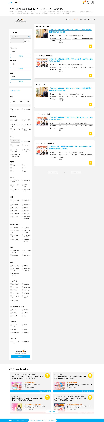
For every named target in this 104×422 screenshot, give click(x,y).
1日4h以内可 (27, 180)
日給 (20, 101)
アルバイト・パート (15, 325)
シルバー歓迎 (15, 293)
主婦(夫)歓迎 (27, 290)
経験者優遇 (15, 255)
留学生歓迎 (26, 293)
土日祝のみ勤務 (15, 146)
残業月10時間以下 (27, 190)
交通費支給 (15, 204)
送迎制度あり (27, 204)
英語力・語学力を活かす (15, 251)
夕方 (25, 168)
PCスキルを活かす (27, 251)
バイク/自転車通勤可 (15, 269)
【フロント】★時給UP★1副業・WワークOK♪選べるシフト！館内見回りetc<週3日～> (71, 60)
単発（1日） (15, 120)
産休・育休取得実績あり (27, 217)
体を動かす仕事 (15, 185)
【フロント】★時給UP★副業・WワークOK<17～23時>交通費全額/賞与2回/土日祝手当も (70, 31)
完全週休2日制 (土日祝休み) (16, 155)
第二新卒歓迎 (15, 300)
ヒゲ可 (25, 315)
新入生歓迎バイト (27, 342)
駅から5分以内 (16, 265)
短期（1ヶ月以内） (16, 125)
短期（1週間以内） (27, 120)
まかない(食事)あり (16, 201)
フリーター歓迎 (15, 296)
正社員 (25, 325)
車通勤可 (26, 265)
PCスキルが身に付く (15, 274)
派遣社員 (26, 329)
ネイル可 (14, 315)
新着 (81, 19)
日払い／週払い (27, 110)
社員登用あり (27, 213)
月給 (27, 101)
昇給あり (26, 207)
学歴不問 (14, 290)
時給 (13, 101)
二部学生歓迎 (27, 287)
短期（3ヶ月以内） (27, 125)
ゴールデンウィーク (15, 342)
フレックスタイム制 (27, 150)
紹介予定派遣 (15, 332)
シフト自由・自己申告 (15, 150)
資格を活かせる (27, 255)
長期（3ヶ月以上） (16, 130)
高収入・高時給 (15, 110)
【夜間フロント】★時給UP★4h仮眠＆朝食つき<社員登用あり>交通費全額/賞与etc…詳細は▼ (70, 148)
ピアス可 (26, 312)
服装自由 (14, 312)
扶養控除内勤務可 (15, 181)
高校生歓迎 (26, 284)
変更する (21, 56)
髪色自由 (14, 310)
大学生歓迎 (15, 287)
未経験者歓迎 (15, 284)
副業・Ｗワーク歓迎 (27, 296)
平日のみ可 (26, 145)
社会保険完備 (15, 213)
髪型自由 (26, 310)
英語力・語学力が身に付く (27, 269)
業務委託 (26, 332)
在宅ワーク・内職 (27, 185)
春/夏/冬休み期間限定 (27, 130)
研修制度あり (27, 200)
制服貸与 (14, 210)
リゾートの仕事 (15, 190)
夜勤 (25, 171)
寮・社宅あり (15, 207)
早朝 (13, 165)
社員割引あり (27, 210)
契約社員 (14, 329)
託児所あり (15, 216)
